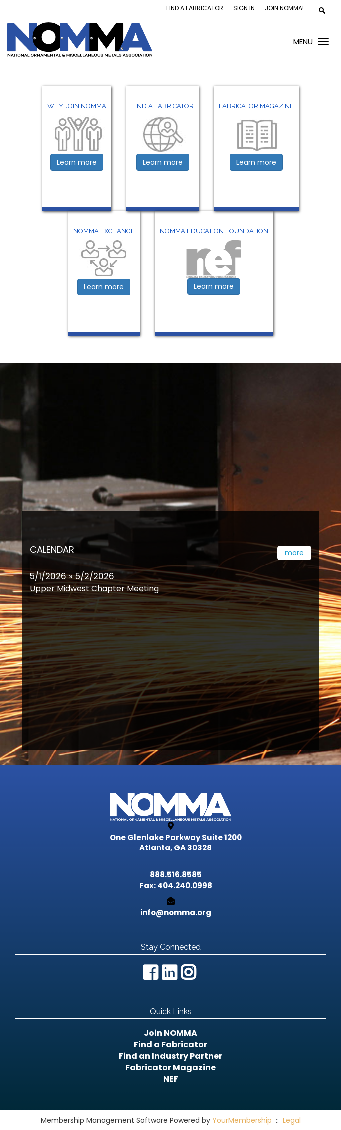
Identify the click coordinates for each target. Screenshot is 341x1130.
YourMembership (242, 1120)
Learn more (77, 162)
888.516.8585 (176, 874)
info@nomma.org (175, 912)
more (294, 553)
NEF (170, 1079)
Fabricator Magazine (170, 1067)
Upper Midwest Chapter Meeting (94, 588)
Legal (292, 1120)
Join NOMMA (170, 1033)
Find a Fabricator (194, 8)
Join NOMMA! (284, 8)
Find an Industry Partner (170, 1056)
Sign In (244, 8)
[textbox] (322, 10)
